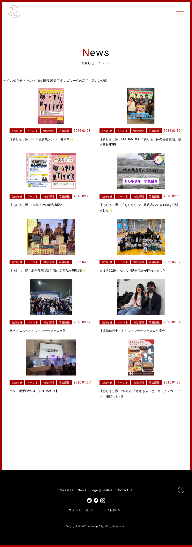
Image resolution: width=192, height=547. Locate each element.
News (82, 490)
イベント (30, 80)
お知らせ (16, 80)
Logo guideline (102, 490)
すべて (4, 80)
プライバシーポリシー (82, 510)
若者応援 (56, 80)
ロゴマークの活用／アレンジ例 (85, 80)
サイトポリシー (113, 510)
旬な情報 (43, 80)
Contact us (125, 490)
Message (67, 490)
